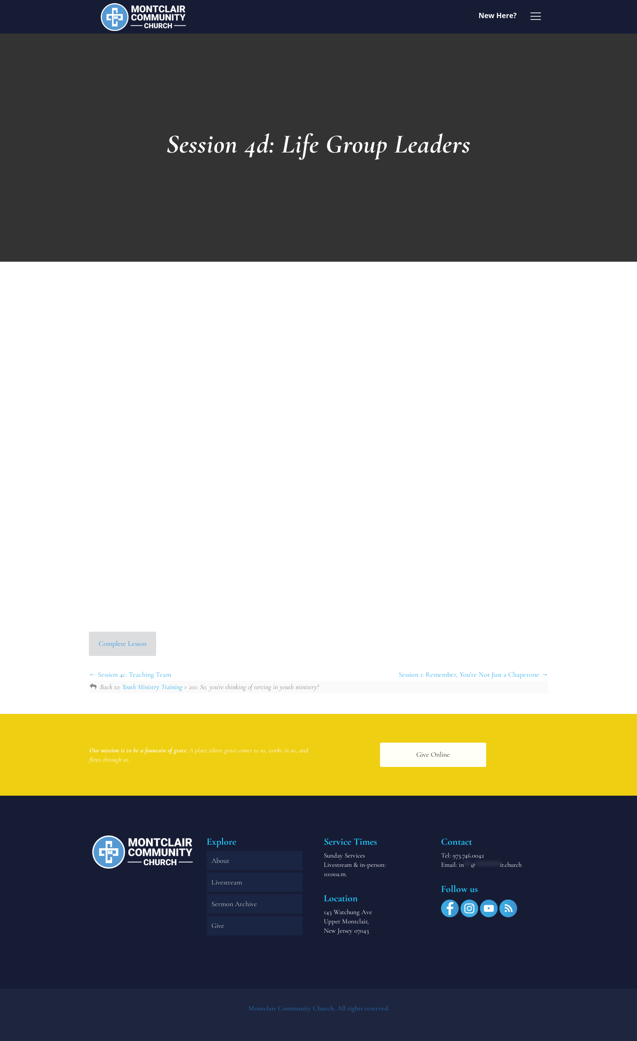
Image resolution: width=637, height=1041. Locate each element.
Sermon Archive (234, 904)
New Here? (498, 15)
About (220, 860)
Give (217, 925)
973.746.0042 (468, 855)
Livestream (226, 882)
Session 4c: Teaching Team (130, 674)
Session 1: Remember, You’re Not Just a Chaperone (473, 674)
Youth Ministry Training (152, 687)
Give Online (433, 754)
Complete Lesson (122, 643)
